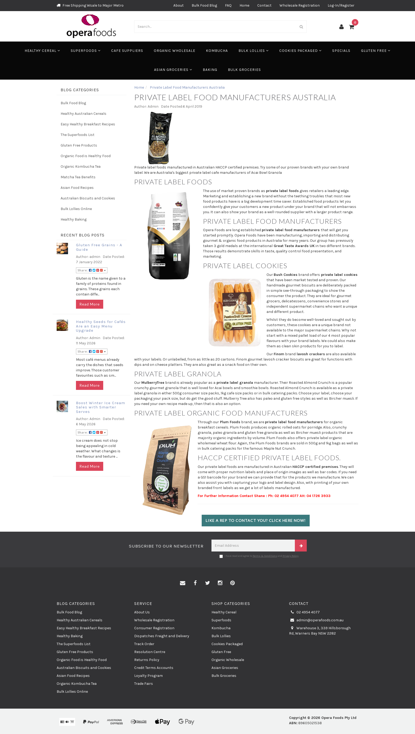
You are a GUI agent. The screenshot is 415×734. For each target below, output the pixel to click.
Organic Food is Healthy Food (86, 156)
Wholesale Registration (299, 5)
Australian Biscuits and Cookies (88, 198)
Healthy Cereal (42, 50)
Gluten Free (375, 50)
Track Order (144, 644)
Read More (89, 304)
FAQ (228, 5)
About (178, 5)
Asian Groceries (173, 69)
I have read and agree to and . (259, 556)
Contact (264, 5)
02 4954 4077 (304, 612)
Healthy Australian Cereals (83, 113)
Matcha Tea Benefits (78, 177)
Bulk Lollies (253, 50)
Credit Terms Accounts (153, 667)
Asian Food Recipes (77, 187)
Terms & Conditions (265, 556)
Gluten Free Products (79, 145)
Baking (210, 69)
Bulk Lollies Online (76, 209)
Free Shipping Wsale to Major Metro (90, 5)
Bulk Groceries (244, 69)
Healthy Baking (74, 219)
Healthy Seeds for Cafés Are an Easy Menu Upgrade (101, 326)
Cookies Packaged (300, 50)
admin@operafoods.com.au (316, 620)
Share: (92, 270)
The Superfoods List (77, 135)
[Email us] (182, 583)
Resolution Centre (149, 652)
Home (244, 5)
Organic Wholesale (174, 50)
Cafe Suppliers (127, 50)
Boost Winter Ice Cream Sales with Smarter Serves (100, 407)
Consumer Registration (154, 628)
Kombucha (217, 50)
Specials (341, 50)
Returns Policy (146, 660)
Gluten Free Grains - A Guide (99, 247)
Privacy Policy (291, 556)
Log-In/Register (341, 5)
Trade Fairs (143, 683)
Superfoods (86, 50)
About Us (142, 612)
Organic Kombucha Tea (81, 166)
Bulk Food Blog (204, 5)
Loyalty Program (148, 675)
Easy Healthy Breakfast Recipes (88, 124)
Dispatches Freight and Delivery (161, 636)
